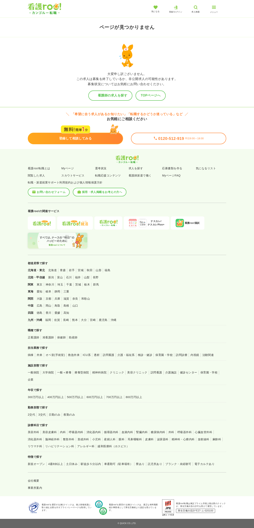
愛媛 (57, 312)
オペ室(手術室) (55, 355)
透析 (97, 355)
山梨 (87, 277)
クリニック (117, 372)
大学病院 (48, 372)
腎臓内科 (142, 432)
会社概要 (33, 480)
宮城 (81, 270)
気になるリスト (206, 168)
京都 (48, 298)
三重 (66, 291)
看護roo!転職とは (39, 168)
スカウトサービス (72, 175)
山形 (98, 270)
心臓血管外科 (203, 432)
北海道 (52, 270)
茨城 (78, 284)
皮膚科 (149, 439)
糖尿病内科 (158, 432)
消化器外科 (35, 439)
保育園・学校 (164, 355)
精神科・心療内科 (183, 439)
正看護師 (33, 337)
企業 (31, 379)
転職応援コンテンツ (108, 175)
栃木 (87, 284)
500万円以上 (75, 397)
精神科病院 (99, 372)
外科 (171, 432)
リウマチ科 (35, 446)
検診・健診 (145, 355)
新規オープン (36, 464)
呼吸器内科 (76, 432)
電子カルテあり (204, 464)
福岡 (48, 319)
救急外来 (74, 355)
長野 (96, 277)
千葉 (69, 284)
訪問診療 (181, 355)
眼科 (121, 439)
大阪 (39, 298)
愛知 (39, 291)
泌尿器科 (162, 439)
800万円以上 (134, 397)
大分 (84, 319)
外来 (39, 355)
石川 (69, 277)
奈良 (75, 298)
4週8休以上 (55, 464)
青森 (63, 270)
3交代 (42, 414)
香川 (48, 312)
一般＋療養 (64, 372)
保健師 (61, 337)
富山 (60, 277)
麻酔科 (217, 439)
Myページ (67, 168)
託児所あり (155, 464)
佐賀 (57, 319)
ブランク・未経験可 (178, 464)
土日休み (72, 464)
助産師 (73, 337)
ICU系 (87, 355)
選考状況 (101, 168)
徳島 (39, 312)
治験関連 (208, 355)
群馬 (96, 284)
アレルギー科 (85, 446)
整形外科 (68, 439)
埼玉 (60, 284)
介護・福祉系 (126, 355)
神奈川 (50, 284)
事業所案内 (35, 487)
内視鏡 (194, 355)
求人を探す (136, 168)
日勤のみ (54, 414)
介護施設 (171, 372)
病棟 (31, 355)
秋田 (89, 270)
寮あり (140, 464)
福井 (78, 277)
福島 (107, 270)
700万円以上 (114, 397)
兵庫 (57, 298)
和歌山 (85, 298)
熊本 (75, 319)
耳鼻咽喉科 (135, 439)
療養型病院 (82, 372)
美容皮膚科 (49, 432)
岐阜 (48, 291)
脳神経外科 (52, 439)
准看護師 (48, 337)
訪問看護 (108, 355)
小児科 (96, 439)
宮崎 (93, 319)
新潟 (51, 277)
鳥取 (57, 305)
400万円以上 (55, 397)
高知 (66, 312)
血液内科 (127, 432)
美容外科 (33, 432)
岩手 (72, 270)
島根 (66, 305)
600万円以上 (95, 397)
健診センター (188, 372)
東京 (39, 284)
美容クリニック (137, 372)
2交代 (31, 414)
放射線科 (203, 439)
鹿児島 (103, 319)
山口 (75, 305)
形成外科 (83, 439)
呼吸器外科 (184, 432)
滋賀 (66, 298)
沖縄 (113, 319)
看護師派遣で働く (140, 175)
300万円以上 (36, 397)
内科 (63, 432)
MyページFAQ (171, 175)
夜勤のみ (69, 414)
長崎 (66, 319)
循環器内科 (111, 432)
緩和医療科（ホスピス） (113, 446)
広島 (39, 305)
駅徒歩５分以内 (91, 464)
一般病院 (33, 372)
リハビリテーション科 (59, 446)
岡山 (48, 305)
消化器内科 (94, 432)
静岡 (57, 291)
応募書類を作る (172, 168)
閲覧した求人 (36, 175)
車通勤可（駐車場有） (118, 464)
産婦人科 (109, 439)
